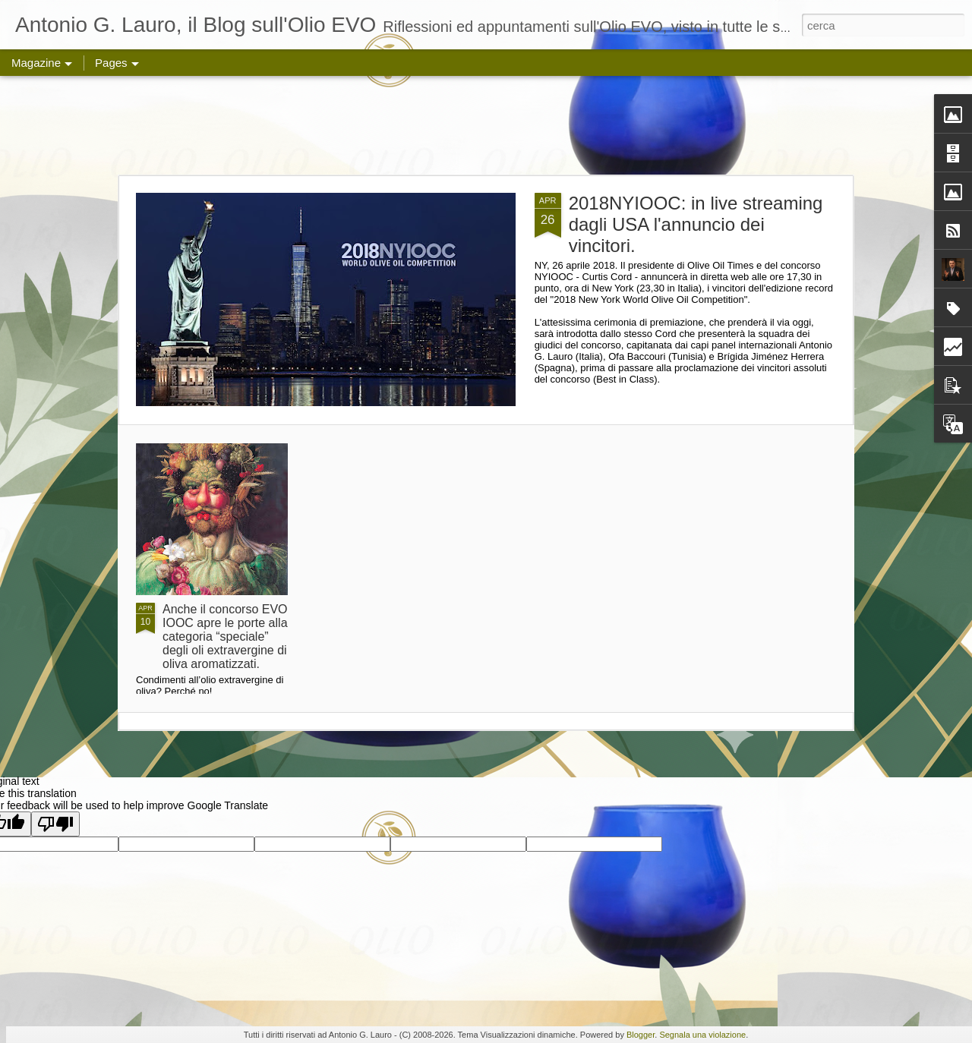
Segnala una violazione (702, 1034)
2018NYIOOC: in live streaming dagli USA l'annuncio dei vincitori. (696, 224)
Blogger (640, 1034)
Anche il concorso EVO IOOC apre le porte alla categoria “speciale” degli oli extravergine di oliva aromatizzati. (225, 636)
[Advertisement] (486, 125)
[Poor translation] (55, 824)
